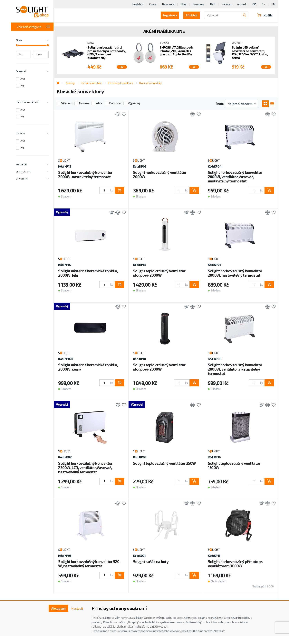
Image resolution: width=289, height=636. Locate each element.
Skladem (66, 103)
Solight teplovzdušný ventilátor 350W (164, 463)
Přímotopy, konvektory (120, 83)
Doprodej (115, 103)
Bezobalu (198, 4)
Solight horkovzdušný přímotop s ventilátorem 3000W (235, 563)
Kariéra (226, 4)
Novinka (84, 103)
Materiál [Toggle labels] (32, 164)
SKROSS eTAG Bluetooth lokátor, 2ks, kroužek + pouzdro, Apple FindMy (176, 50)
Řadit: (220, 104)
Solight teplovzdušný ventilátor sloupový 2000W (159, 273)
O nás (152, 4)
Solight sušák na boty (151, 561)
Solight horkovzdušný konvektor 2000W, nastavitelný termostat (85, 174)
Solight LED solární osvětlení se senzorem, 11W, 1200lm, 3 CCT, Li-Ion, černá (250, 52)
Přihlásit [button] (191, 15)
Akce (99, 103)
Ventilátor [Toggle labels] (32, 171)
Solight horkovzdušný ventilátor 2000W (160, 174)
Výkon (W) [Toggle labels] (32, 178)
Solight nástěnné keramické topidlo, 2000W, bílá (88, 273)
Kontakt (241, 4)
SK (263, 4)
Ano (22, 78)
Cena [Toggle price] (32, 40)
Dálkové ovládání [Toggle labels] (32, 102)
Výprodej (134, 103)
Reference (168, 4)
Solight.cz (137, 4)
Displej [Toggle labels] (32, 133)
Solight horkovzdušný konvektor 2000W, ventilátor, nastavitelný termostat (235, 369)
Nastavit (77, 608)
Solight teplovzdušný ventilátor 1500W (234, 465)
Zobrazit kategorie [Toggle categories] (33, 27)
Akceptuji (58, 608)
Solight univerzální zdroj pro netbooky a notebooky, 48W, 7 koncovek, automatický (106, 52)
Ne (22, 85)
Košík (264, 15)
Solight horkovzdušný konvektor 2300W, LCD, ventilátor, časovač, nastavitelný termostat (85, 467)
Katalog (70, 83)
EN (273, 4)
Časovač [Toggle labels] (32, 71)
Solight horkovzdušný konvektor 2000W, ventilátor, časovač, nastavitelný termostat (235, 176)
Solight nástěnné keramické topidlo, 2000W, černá (88, 367)
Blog (183, 4)
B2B (212, 4)
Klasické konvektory (150, 83)
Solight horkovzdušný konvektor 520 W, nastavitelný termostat (88, 563)
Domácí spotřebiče (91, 83)
